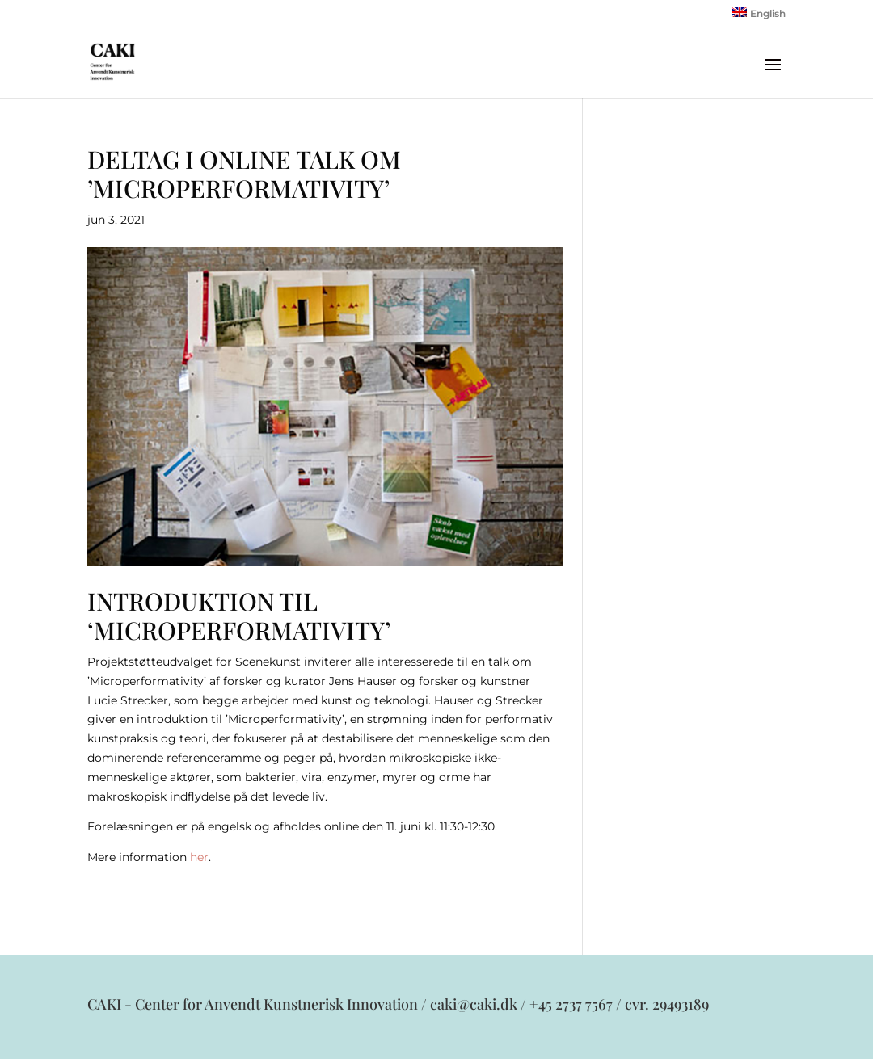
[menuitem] (759, 16)
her (199, 857)
